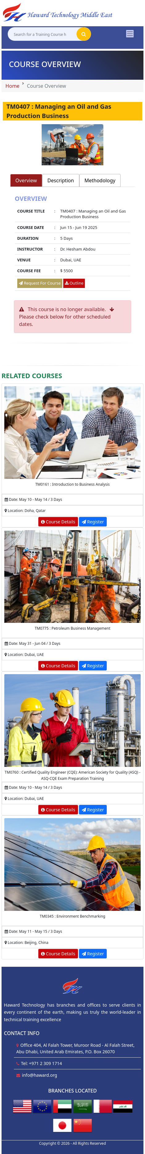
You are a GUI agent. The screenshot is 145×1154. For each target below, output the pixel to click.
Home (13, 85)
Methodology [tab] (100, 180)
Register (93, 522)
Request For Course (40, 283)
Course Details (58, 522)
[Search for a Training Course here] (42, 34)
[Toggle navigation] (130, 33)
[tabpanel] (72, 243)
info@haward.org (39, 1075)
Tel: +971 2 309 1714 (41, 1063)
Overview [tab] (26, 180)
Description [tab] (61, 180)
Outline (74, 283)
